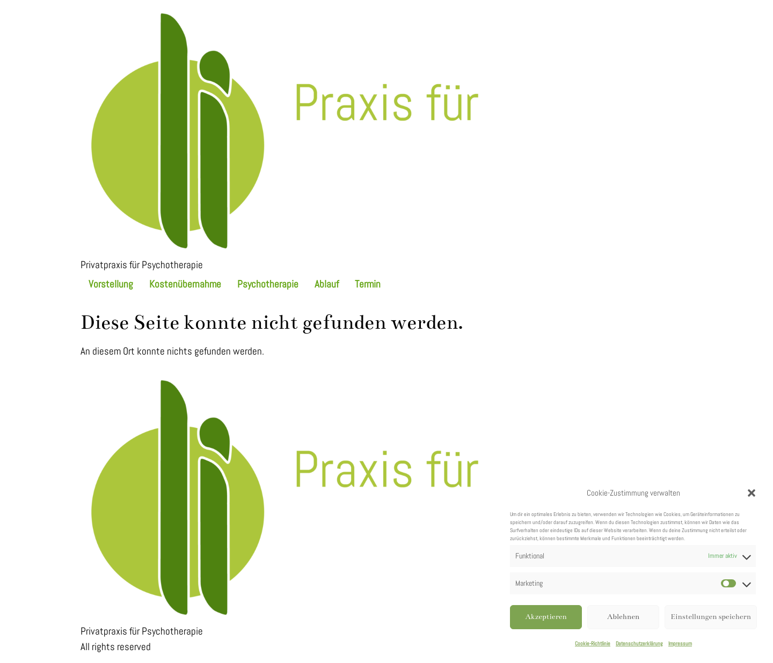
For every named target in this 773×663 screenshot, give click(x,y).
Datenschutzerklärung (639, 643)
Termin (368, 284)
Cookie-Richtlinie (592, 643)
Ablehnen (623, 616)
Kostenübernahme (185, 284)
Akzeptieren (545, 616)
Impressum (680, 643)
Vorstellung (111, 284)
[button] (751, 493)
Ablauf (327, 284)
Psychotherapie (267, 284)
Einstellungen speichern (710, 616)
